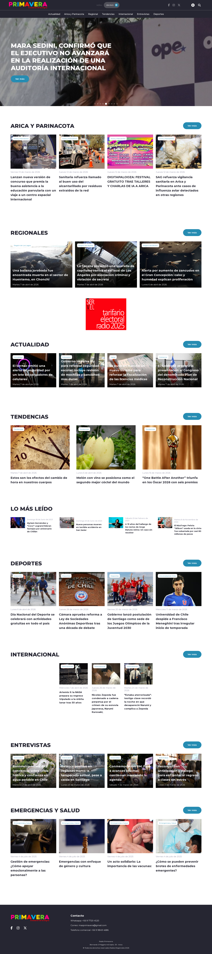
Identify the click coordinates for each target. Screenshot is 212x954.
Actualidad (54, 14)
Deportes (158, 14)
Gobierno (163, 357)
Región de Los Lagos (22, 245)
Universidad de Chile (167, 576)
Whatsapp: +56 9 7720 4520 (85, 921)
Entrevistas (143, 14)
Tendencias (108, 14)
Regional (93, 14)
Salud (113, 357)
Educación (66, 357)
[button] (95, 103)
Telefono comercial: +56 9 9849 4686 (90, 930)
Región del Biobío (85, 245)
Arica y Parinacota (74, 14)
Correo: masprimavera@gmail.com (89, 925)
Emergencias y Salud (22, 823)
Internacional (126, 14)
